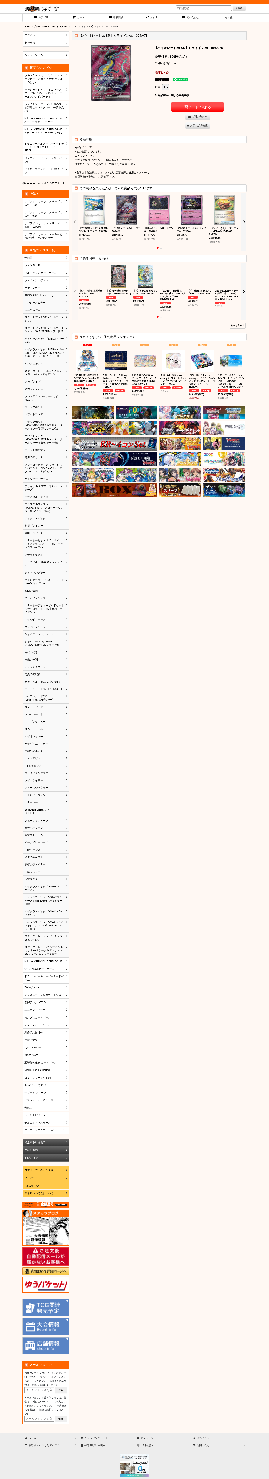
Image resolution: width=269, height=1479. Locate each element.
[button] (228, 18)
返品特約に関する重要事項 (172, 95)
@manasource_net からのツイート (43, 183)
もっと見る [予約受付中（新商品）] (238, 325)
